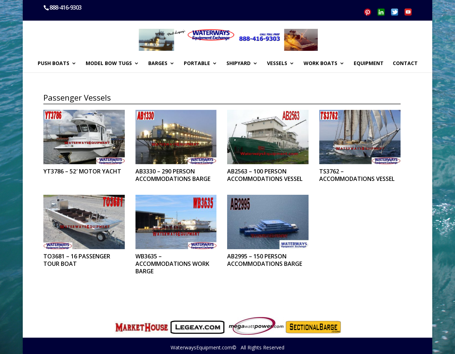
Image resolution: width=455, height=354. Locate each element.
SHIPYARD (238, 63)
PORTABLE (197, 63)
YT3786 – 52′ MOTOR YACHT (82, 171)
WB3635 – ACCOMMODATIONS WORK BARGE (172, 263)
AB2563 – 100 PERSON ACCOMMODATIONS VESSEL (265, 175)
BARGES (157, 63)
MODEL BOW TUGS (109, 63)
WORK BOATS (320, 63)
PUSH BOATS (53, 63)
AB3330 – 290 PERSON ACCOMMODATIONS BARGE (172, 175)
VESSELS (277, 63)
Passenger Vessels (77, 97)
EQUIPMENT (369, 63)
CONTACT (405, 63)
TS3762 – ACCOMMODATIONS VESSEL (357, 175)
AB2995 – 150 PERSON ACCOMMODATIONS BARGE (264, 260)
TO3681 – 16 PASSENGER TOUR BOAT (76, 260)
